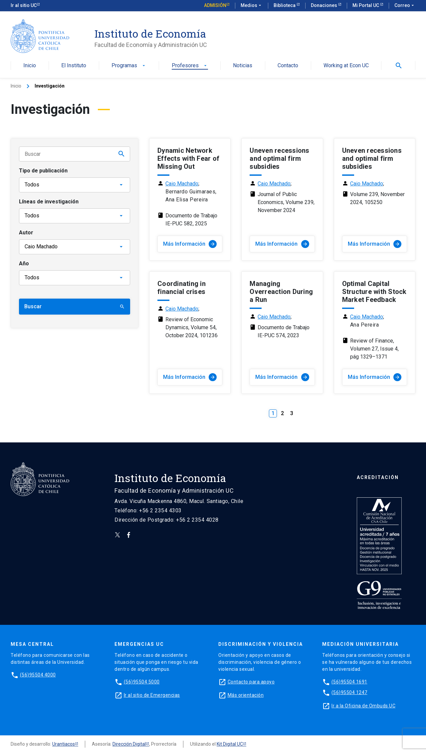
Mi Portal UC (366, 5)
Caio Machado (181, 183)
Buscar (74, 306)
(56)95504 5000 (142, 681)
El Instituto (73, 66)
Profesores (190, 66)
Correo (404, 6)
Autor (26, 232)
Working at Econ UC (346, 66)
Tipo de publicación (43, 170)
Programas (128, 66)
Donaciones (324, 5)
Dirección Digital (129, 744)
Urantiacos (63, 744)
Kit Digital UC (230, 744)
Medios (252, 6)
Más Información (190, 244)
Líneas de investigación (49, 201)
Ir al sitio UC (24, 5)
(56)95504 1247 (349, 692)
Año (24, 263)
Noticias (242, 66)
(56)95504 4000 (38, 674)
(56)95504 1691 (349, 681)
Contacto (288, 66)
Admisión (215, 5)
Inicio (29, 66)
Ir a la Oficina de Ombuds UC (363, 705)
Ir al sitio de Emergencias (152, 695)
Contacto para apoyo (251, 681)
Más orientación (246, 695)
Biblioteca (285, 5)
